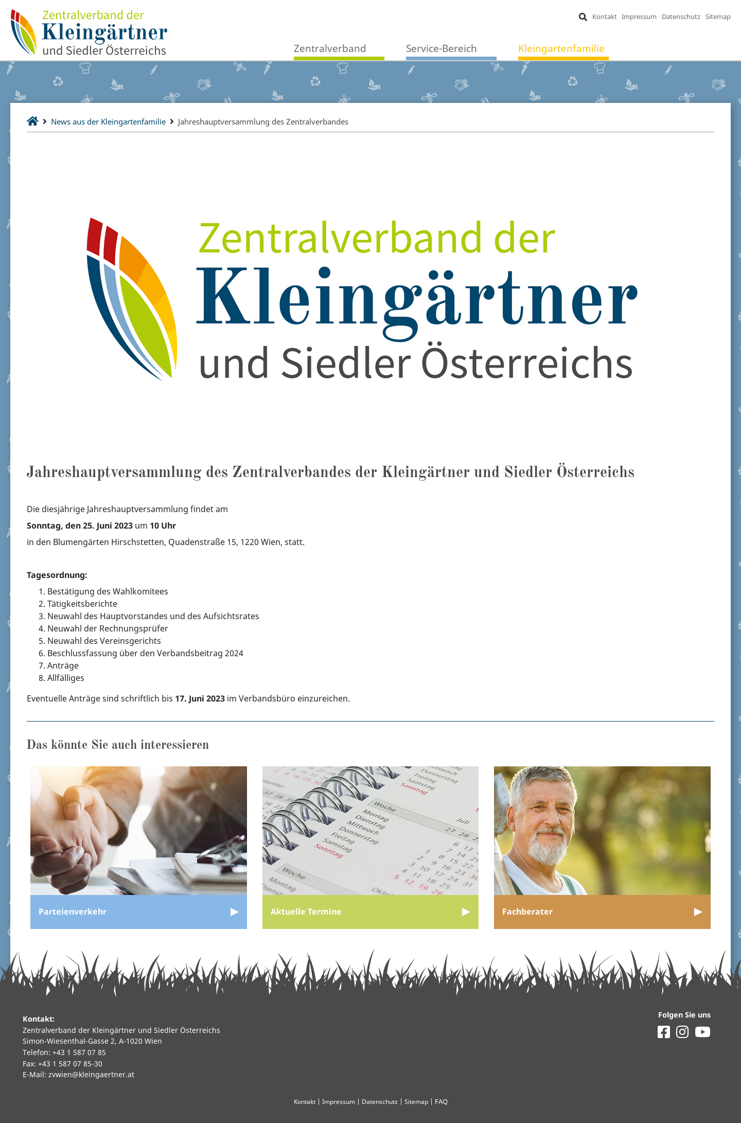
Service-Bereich (441, 49)
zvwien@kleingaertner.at (91, 1074)
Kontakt (604, 16)
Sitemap (717, 16)
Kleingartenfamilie (561, 49)
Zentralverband (330, 49)
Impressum (639, 16)
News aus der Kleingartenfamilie (114, 121)
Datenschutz (681, 16)
